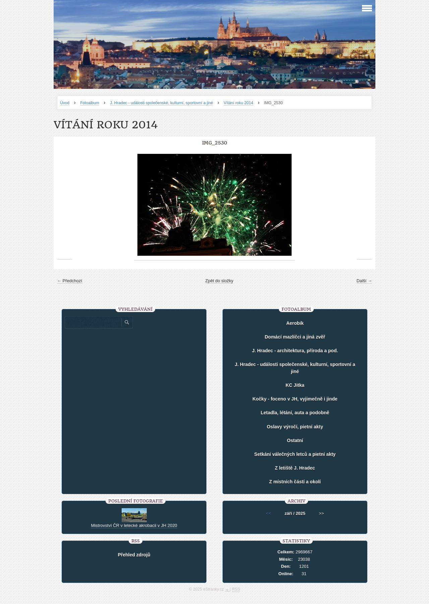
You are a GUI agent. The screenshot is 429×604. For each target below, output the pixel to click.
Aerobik (295, 323)
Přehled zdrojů (134, 554)
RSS (236, 589)
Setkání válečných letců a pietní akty (295, 454)
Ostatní (295, 440)
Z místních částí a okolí (295, 481)
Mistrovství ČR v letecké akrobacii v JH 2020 (134, 525)
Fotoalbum (89, 103)
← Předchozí (69, 280)
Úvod (64, 103)
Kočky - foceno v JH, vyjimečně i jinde (295, 399)
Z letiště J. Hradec (295, 468)
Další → (364, 280)
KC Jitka (295, 385)
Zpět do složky (219, 280)
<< (268, 513)
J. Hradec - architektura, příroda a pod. (295, 350)
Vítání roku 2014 (238, 103)
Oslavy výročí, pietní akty (295, 426)
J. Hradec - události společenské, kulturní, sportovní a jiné (161, 103)
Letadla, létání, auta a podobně (295, 412)
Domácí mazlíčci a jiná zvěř (295, 337)
